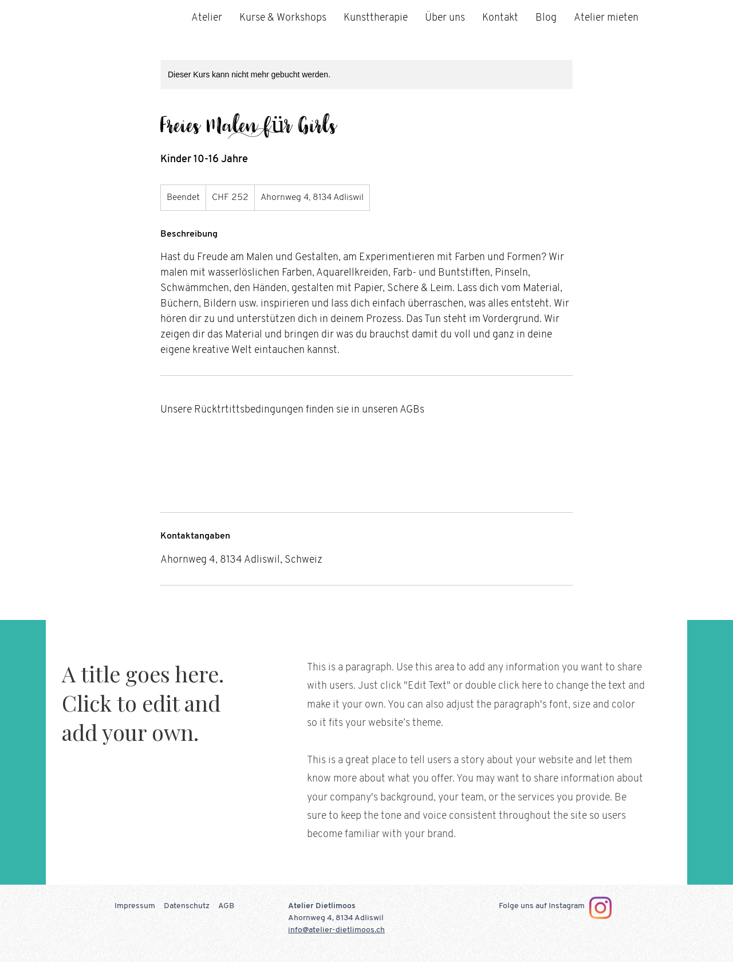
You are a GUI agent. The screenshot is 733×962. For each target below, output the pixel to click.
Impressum (135, 906)
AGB (226, 906)
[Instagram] (600, 908)
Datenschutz (187, 906)
